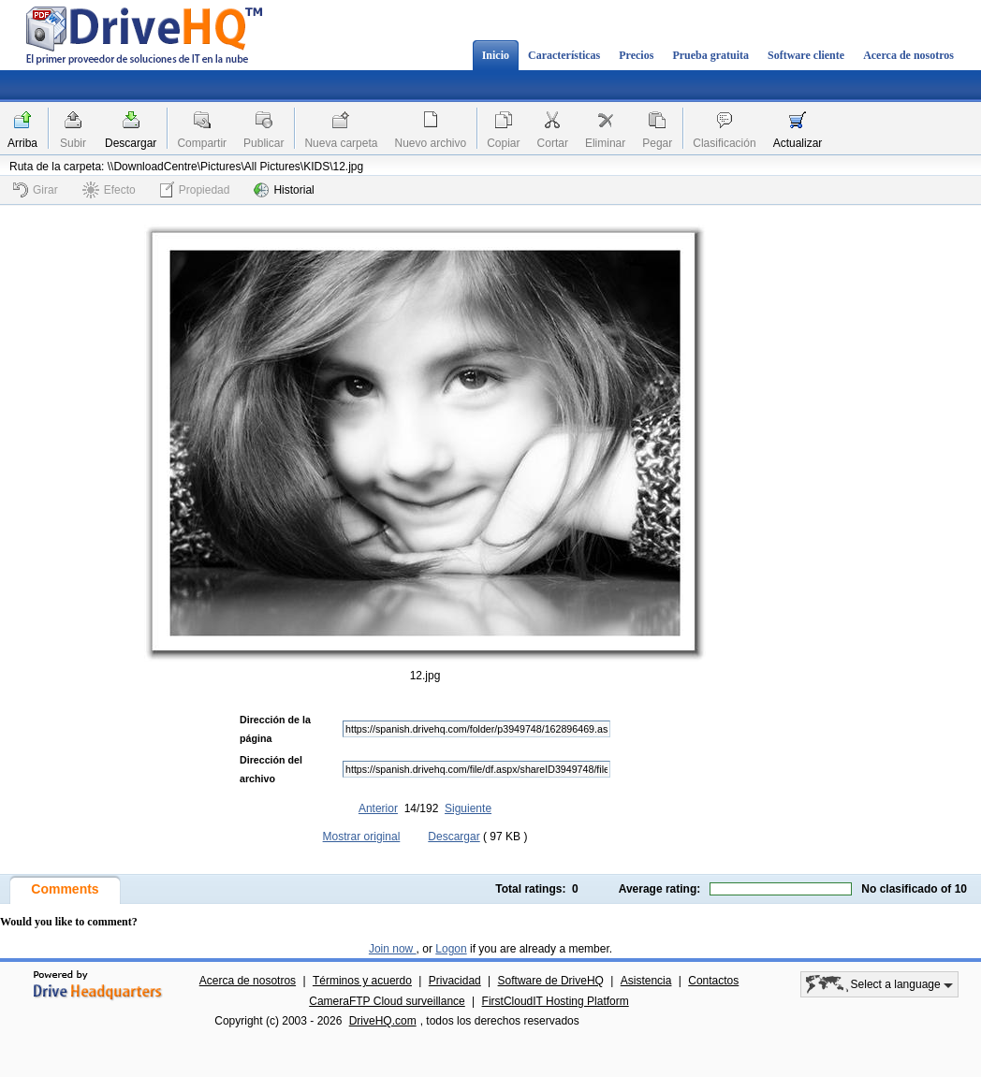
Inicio (495, 55)
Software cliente (806, 55)
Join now (393, 948)
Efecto (109, 190)
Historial (284, 189)
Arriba (22, 143)
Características (564, 55)
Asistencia (646, 980)
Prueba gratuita (710, 55)
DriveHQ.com (383, 1020)
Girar (35, 189)
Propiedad (195, 189)
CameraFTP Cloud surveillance (387, 1001)
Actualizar (798, 143)
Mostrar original (362, 836)
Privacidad (455, 980)
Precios (636, 55)
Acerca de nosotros (908, 55)
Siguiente (468, 808)
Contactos (713, 980)
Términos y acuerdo (362, 980)
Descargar (130, 143)
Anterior (378, 808)
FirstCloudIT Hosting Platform (555, 1001)
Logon (450, 948)
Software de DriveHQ (551, 980)
